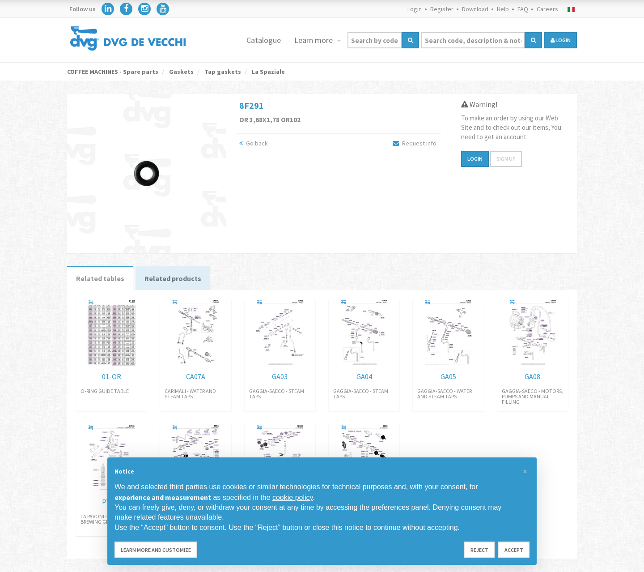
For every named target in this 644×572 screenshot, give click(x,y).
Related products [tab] (172, 278)
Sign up (506, 158)
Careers (547, 9)
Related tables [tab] (100, 278)
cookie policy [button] (292, 497)
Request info (414, 143)
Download (475, 9)
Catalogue (263, 40)
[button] (525, 472)
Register (441, 9)
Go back (253, 143)
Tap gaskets (222, 72)
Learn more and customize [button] (156, 549)
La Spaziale (267, 72)
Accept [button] (513, 549)
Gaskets (181, 72)
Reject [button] (479, 549)
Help (503, 9)
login (561, 40)
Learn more (314, 40)
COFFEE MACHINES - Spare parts (112, 72)
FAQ (522, 9)
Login (414, 9)
